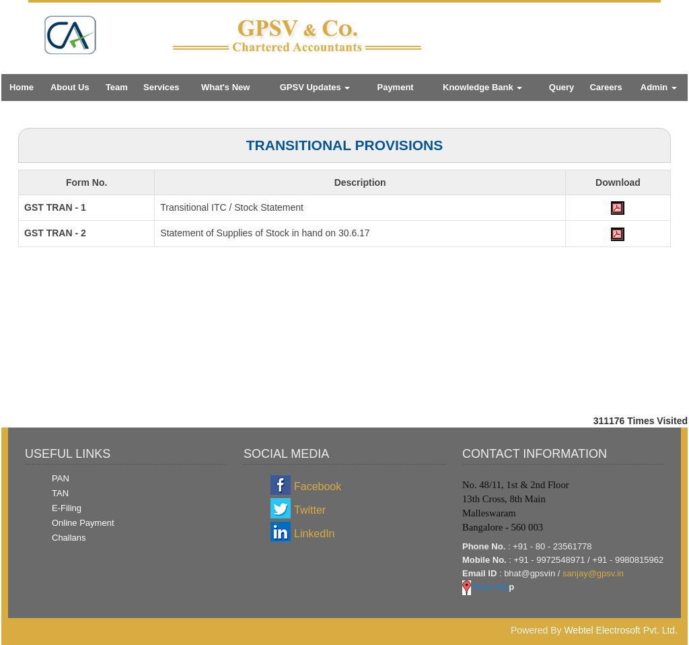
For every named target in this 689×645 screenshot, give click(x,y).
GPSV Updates (315, 87)
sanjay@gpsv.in (593, 573)
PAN (60, 478)
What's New (225, 87)
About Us (69, 87)
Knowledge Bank (482, 87)
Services (161, 87)
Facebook (317, 486)
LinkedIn (314, 533)
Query (562, 87)
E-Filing (66, 508)
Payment (395, 87)
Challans (69, 538)
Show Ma (485, 587)
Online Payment (83, 523)
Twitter (310, 510)
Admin (659, 87)
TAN (60, 493)
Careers (605, 87)
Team (117, 87)
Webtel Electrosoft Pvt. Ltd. (621, 630)
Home (21, 87)
